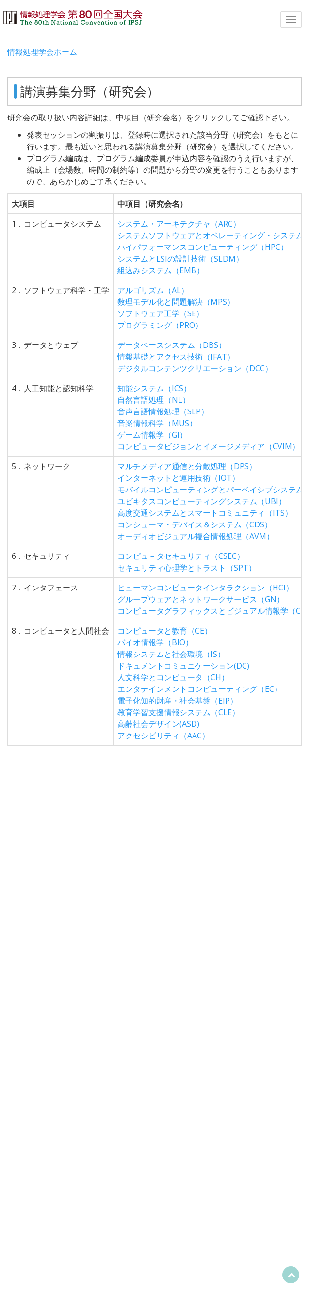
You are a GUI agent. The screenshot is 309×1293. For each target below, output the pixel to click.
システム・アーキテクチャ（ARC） (179, 223)
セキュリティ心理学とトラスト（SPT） (186, 567)
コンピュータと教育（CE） (164, 630)
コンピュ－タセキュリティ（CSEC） (180, 556)
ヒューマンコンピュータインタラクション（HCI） (205, 587)
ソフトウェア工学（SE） (160, 313)
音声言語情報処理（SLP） (163, 411)
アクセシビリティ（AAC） (163, 735)
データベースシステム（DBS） (171, 345)
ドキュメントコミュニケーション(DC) (183, 665)
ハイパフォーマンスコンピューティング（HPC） (202, 247)
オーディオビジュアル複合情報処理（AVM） (195, 536)
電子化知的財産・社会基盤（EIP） (177, 700)
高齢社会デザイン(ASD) (158, 724)
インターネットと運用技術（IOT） (178, 478)
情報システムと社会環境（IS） (171, 654)
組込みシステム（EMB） (160, 270)
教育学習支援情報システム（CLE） (178, 712)
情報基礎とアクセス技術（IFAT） (176, 356)
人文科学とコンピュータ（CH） (173, 677)
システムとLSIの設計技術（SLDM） (180, 258)
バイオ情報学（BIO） (155, 642)
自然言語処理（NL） (153, 399)
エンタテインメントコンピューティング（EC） (199, 689)
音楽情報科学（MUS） (157, 423)
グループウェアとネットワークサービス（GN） (200, 599)
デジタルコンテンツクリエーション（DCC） (195, 368)
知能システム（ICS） (154, 388)
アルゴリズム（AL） (153, 290)
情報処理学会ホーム (42, 52)
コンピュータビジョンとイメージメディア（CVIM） (208, 446)
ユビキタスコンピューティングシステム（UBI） (201, 501)
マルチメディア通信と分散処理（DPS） (187, 466)
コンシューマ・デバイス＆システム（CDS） (194, 524)
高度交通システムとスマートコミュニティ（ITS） (205, 512)
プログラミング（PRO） (160, 325)
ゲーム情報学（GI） (152, 434)
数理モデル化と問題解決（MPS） (176, 301)
